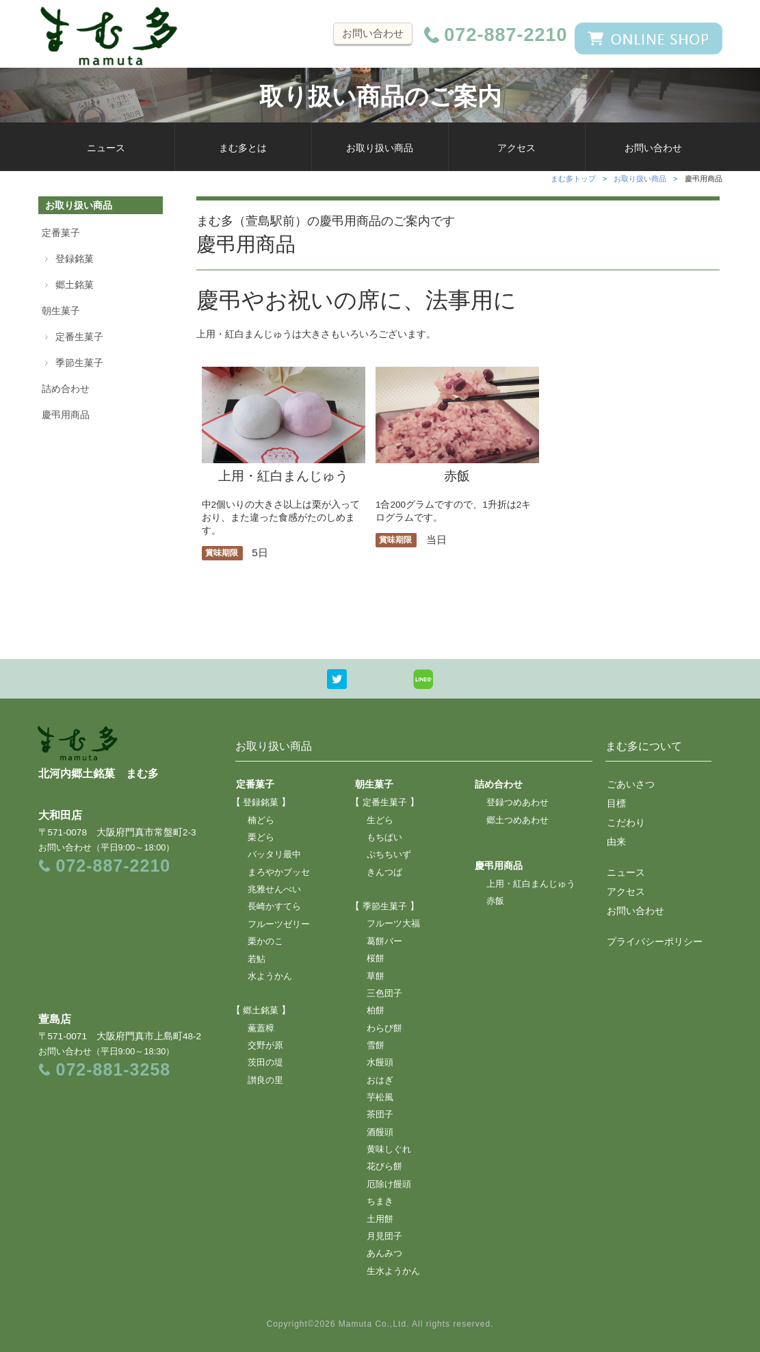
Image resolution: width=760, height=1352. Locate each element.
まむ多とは (243, 147)
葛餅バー (384, 941)
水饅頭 (380, 1062)
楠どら (261, 820)
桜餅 (375, 958)
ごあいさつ (631, 784)
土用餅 (380, 1219)
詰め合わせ (66, 388)
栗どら (261, 837)
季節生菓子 (79, 362)
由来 (616, 841)
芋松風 (380, 1097)
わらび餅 (384, 1028)
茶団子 (380, 1114)
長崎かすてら (274, 906)
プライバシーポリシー (655, 941)
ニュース (106, 147)
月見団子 (384, 1236)
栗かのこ (265, 941)
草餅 (375, 976)
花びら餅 (384, 1166)
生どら (380, 820)
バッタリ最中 (274, 854)
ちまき (380, 1201)
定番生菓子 (79, 336)
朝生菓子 (61, 310)
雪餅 (375, 1045)
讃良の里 (265, 1080)
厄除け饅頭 (389, 1184)
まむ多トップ (573, 178)
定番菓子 (61, 232)
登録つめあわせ (517, 802)
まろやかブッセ (279, 872)
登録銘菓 (74, 258)
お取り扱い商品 (379, 147)
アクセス (516, 147)
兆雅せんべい (274, 889)
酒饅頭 (380, 1132)
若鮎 (256, 959)
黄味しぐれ (389, 1149)
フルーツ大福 (393, 923)
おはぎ (380, 1080)
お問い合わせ (373, 33)
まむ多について (643, 746)
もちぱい (384, 837)
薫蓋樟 (261, 1028)
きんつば (384, 872)
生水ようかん (393, 1271)
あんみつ (384, 1253)
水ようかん (270, 976)
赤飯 (457, 468)
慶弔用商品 (66, 414)
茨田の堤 (265, 1062)
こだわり (626, 822)
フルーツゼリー (279, 924)
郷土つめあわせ (517, 820)
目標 (616, 803)
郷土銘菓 (74, 284)
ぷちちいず (389, 854)
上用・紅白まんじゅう (283, 468)
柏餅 (375, 1010)
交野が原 (265, 1045)
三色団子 (384, 993)
